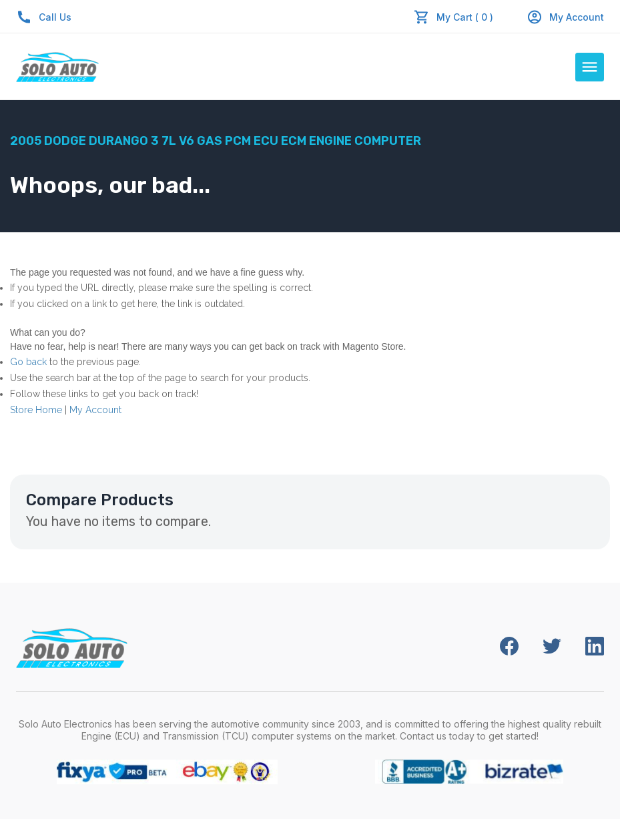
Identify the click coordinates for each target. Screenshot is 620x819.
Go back (28, 361)
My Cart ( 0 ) (464, 17)
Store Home (36, 409)
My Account (565, 17)
